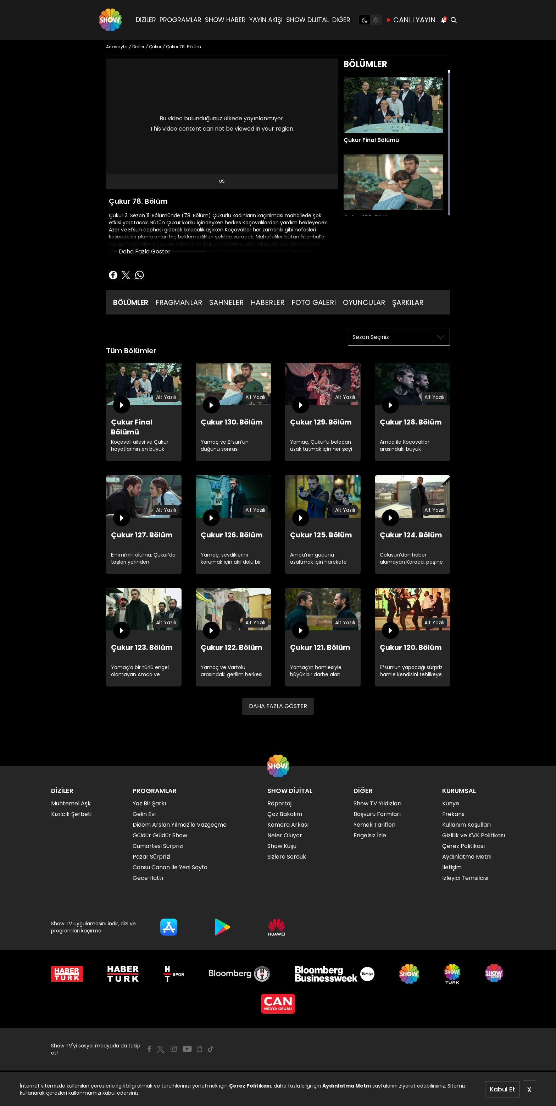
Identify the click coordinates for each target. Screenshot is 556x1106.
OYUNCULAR (364, 302)
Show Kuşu (281, 846)
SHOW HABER (225, 19)
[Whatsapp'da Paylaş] (139, 275)
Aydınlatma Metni (346, 1085)
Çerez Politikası (250, 1085)
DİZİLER (146, 19)
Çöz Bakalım (284, 814)
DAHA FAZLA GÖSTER (278, 706)
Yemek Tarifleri (374, 825)
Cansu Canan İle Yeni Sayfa (170, 867)
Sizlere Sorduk (286, 857)
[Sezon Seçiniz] (399, 337)
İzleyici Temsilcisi (465, 878)
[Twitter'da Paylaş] (126, 275)
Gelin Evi (144, 814)
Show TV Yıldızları (377, 803)
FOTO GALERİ (313, 302)
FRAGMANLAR (178, 302)
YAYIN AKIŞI (266, 19)
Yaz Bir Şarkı (149, 803)
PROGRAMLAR (180, 19)
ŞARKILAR (407, 302)
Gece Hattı (148, 878)
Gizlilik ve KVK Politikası (473, 835)
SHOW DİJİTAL (307, 19)
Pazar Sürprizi (151, 857)
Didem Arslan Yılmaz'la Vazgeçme (180, 825)
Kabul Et (502, 1089)
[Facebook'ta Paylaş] (113, 275)
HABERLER (267, 302)
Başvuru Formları (377, 814)
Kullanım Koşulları (466, 825)
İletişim (452, 867)
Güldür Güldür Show (160, 835)
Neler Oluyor (284, 835)
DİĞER (341, 19)
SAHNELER (226, 302)
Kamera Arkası (287, 825)
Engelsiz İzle (370, 835)
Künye (450, 803)
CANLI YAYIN (411, 20)
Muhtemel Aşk (71, 803)
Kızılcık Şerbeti (71, 814)
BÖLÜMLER (130, 302)
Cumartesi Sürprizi (158, 846)
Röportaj (279, 803)
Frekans (453, 814)
